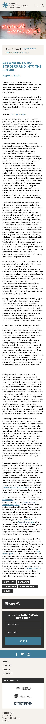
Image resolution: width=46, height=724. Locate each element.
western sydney (28, 586)
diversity (9, 582)
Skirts (17, 502)
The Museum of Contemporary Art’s (19, 503)
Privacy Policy (7, 715)
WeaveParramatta (26, 522)
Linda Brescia (7, 500)
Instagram (28, 654)
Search (42, 5)
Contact (5, 720)
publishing (10, 586)
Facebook (16, 654)
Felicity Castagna (18, 114)
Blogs (17, 49)
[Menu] (36, 5)
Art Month (26, 519)
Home (8, 49)
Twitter (22, 654)
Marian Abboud (33, 568)
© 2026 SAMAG (8, 713)
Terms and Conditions (10, 718)
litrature (23, 582)
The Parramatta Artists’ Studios (15, 487)
